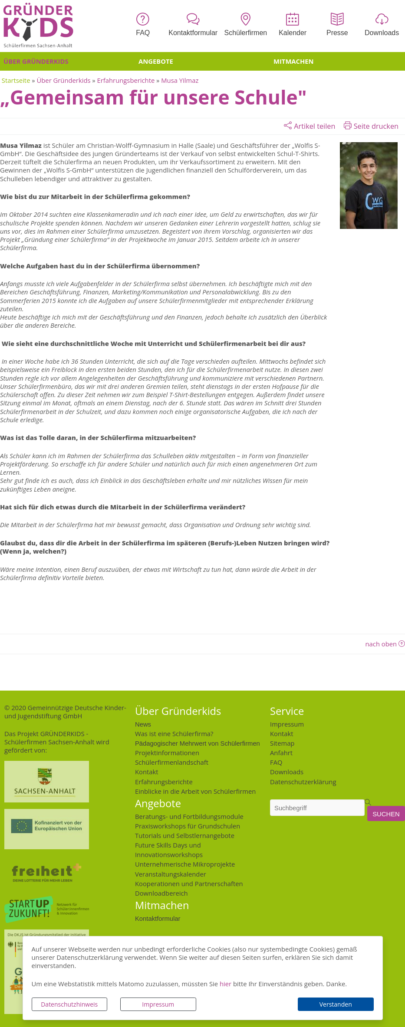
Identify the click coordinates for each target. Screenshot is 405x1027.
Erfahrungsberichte (126, 80)
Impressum (158, 1004)
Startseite (16, 80)
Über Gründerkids (36, 61)
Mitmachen (293, 61)
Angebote (155, 61)
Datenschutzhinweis (69, 1004)
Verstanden (335, 1004)
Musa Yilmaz (179, 80)
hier (225, 983)
